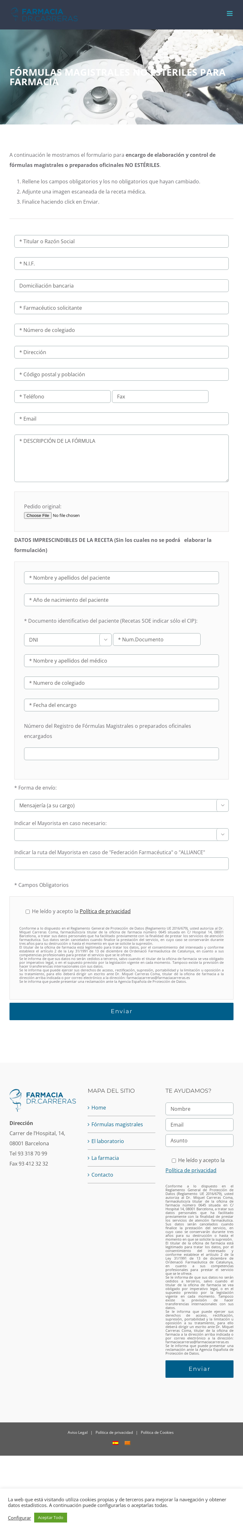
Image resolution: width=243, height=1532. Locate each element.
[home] (43, 1093)
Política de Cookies (157, 1432)
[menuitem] (115, 1443)
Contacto (102, 1174)
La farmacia (105, 1157)
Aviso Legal (78, 1432)
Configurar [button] (19, 1518)
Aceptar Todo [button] (50, 1517)
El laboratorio (107, 1141)
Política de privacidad (105, 911)
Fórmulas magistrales (117, 1124)
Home (98, 1107)
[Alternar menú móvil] (230, 13)
